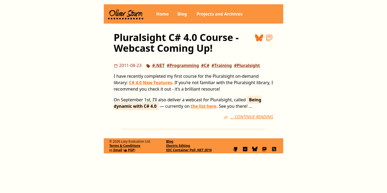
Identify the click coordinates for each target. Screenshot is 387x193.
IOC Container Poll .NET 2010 (189, 150)
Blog (182, 14)
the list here (203, 106)
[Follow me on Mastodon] (265, 148)
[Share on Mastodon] (269, 43)
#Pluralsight (247, 65)
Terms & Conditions (124, 145)
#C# (205, 65)
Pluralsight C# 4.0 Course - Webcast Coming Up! (176, 43)
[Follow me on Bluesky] (256, 148)
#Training (222, 65)
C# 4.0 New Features (150, 83)
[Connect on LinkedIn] (246, 148)
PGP (129, 150)
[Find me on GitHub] (236, 148)
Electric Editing (178, 145)
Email (115, 150)
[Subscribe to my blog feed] (274, 148)
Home (162, 14)
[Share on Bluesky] (260, 43)
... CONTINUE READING (251, 117)
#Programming (183, 65)
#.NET (158, 65)
